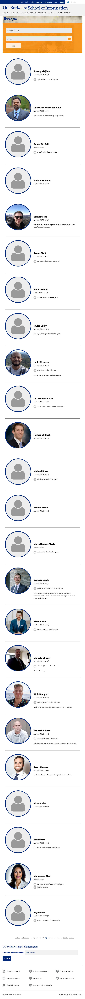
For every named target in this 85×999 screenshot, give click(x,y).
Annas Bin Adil (41, 144)
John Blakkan (41, 507)
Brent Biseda (40, 216)
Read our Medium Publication (42, 985)
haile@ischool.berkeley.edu (46, 370)
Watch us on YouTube (67, 978)
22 (55, 938)
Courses (24, 12)
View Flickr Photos (13, 985)
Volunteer (39, 2)
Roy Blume (39, 912)
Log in (62, 2)
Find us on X (37, 978)
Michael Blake (41, 471)
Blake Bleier (40, 621)
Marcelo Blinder (42, 657)
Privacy (80, 994)
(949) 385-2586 (42, 887)
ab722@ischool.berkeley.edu (47, 152)
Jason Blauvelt (41, 580)
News (60, 12)
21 (52, 938)
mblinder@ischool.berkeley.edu (48, 665)
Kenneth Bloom (42, 730)
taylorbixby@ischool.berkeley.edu (49, 333)
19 (46, 938)
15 (34, 938)
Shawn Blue (40, 803)
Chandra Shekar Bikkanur (47, 107)
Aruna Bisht (40, 253)
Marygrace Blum (42, 876)
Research (42, 12)
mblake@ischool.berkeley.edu (47, 479)
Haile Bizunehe (41, 362)
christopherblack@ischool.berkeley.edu (51, 406)
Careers (52, 12)
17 (40, 938)
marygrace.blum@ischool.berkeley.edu (50, 884)
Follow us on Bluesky (13, 978)
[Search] (75, 2)
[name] (39, 30)
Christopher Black (43, 398)
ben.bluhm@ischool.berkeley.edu (48, 847)
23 (58, 938)
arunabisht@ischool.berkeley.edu (48, 261)
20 (49, 938)
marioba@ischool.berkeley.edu (48, 552)
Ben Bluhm (39, 839)
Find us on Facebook (66, 971)
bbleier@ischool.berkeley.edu (47, 629)
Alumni (56, 2)
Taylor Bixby (40, 325)
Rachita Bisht (41, 289)
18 (43, 938)
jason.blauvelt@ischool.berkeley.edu (50, 588)
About (5, 12)
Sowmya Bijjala (42, 71)
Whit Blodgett (41, 694)
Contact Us (48, 2)
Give (32, 2)
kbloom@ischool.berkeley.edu (47, 738)
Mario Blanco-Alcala (44, 544)
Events (67, 12)
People (33, 12)
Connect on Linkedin (13, 971)
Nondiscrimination (64, 994)
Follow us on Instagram (40, 971)
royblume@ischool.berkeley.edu (48, 920)
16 (37, 938)
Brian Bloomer (41, 767)
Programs (14, 12)
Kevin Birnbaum (42, 180)
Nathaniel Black (42, 434)
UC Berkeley (25, 2)
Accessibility (74, 994)
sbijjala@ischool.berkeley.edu (47, 79)
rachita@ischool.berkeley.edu (47, 297)
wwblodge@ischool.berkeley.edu (48, 702)
